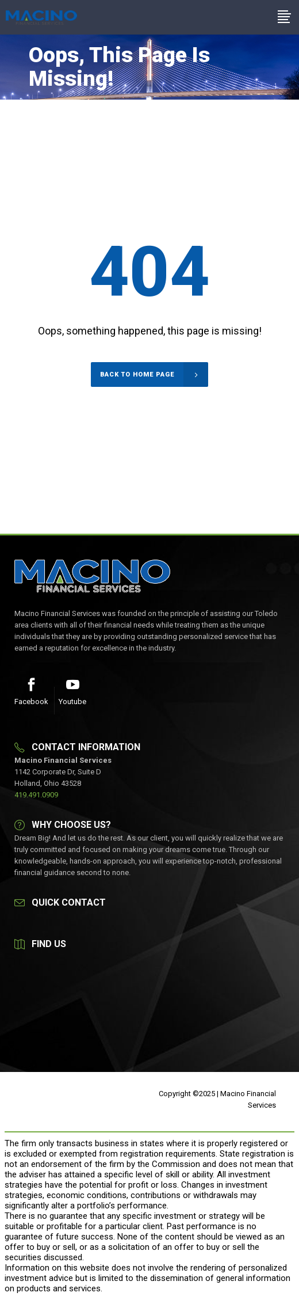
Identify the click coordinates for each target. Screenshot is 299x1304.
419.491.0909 (36, 794)
